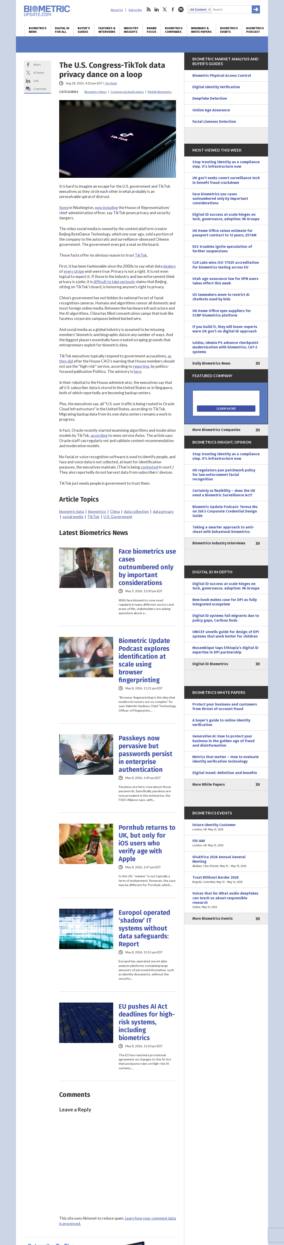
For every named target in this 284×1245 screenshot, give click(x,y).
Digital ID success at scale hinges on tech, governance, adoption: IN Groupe (225, 216)
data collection (136, 511)
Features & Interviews (106, 30)
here (137, 371)
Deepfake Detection (209, 98)
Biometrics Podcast (255, 30)
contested (149, 467)
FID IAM (226, 843)
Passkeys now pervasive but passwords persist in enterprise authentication (145, 754)
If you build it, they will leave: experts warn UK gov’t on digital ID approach (224, 329)
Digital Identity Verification (216, 87)
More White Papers (208, 784)
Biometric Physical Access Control (221, 75)
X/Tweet (39, 72)
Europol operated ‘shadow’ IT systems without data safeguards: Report (144, 928)
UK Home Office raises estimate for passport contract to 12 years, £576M (224, 233)
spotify (181, 9)
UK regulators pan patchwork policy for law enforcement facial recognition (223, 474)
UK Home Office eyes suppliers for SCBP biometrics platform (221, 313)
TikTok (141, 255)
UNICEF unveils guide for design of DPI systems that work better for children (225, 634)
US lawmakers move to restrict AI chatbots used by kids (221, 297)
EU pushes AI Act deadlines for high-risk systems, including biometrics (147, 1022)
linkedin (157, 9)
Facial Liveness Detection (214, 121)
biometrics (97, 511)
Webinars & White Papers (201, 30)
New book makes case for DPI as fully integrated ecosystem (224, 602)
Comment (40, 88)
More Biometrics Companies (216, 430)
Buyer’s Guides (84, 30)
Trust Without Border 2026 (226, 879)
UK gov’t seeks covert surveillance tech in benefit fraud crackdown (226, 180)
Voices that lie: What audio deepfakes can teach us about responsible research (226, 900)
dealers (169, 266)
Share (37, 64)
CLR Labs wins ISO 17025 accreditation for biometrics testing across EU (225, 264)
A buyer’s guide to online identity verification (221, 722)
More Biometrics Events (212, 918)
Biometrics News (38, 30)
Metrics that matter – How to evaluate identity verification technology (225, 759)
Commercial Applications (127, 92)
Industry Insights (131, 30)
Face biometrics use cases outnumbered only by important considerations (147, 567)
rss (148, 9)
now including (106, 207)
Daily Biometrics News (211, 363)
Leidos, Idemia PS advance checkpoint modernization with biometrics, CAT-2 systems (225, 347)
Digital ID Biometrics (210, 664)
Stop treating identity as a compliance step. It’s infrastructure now (226, 164)
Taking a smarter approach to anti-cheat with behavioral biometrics (223, 529)
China (115, 511)
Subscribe (135, 10)
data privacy (163, 511)
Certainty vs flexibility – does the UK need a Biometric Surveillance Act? (223, 492)
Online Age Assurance (211, 110)
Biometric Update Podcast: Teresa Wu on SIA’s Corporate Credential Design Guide (225, 511)
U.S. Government (118, 516)
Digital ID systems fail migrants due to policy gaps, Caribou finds (225, 618)
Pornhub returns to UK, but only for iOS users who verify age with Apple (147, 843)
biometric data (71, 511)
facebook (173, 9)
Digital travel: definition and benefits (224, 773)
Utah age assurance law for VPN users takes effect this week (225, 281)
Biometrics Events (229, 30)
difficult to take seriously (114, 281)
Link (36, 80)
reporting (141, 366)
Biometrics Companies (174, 30)
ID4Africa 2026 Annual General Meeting (226, 862)
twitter (165, 9)
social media (73, 516)
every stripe (74, 271)
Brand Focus (152, 30)
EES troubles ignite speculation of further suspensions (222, 248)
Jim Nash (111, 83)
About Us (116, 10)
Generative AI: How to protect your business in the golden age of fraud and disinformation (223, 740)
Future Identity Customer (226, 827)
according (99, 435)
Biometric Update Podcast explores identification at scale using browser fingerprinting (144, 660)
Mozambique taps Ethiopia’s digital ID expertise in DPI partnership (225, 650)
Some (64, 207)
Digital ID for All (62, 30)
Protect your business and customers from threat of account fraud (224, 706)
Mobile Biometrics (160, 92)
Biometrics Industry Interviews (218, 543)
